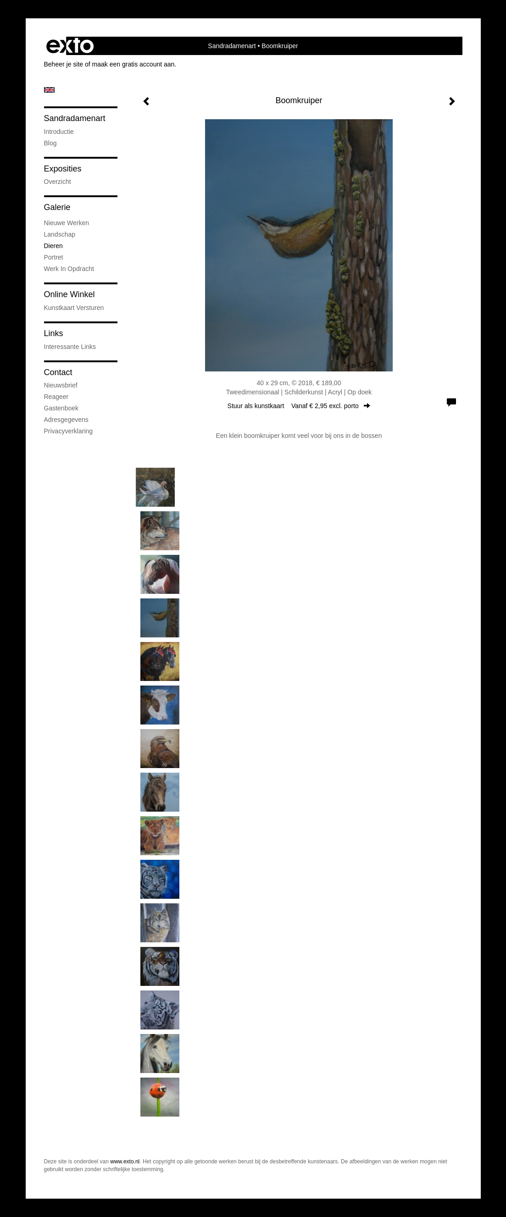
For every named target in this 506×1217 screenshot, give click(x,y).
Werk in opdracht (69, 268)
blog (50, 143)
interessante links (70, 346)
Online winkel (69, 294)
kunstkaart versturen (74, 307)
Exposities (63, 168)
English (49, 90)
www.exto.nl (124, 1161)
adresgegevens (66, 419)
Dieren (53, 245)
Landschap (60, 234)
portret (53, 257)
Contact (58, 372)
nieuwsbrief (61, 385)
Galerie (57, 207)
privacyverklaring (68, 431)
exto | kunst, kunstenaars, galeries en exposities (70, 46)
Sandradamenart (232, 46)
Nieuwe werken (66, 223)
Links (53, 333)
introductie (59, 131)
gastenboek (61, 408)
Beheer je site (63, 64)
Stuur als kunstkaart (299, 405)
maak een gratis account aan (133, 64)
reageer (56, 396)
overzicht (57, 181)
